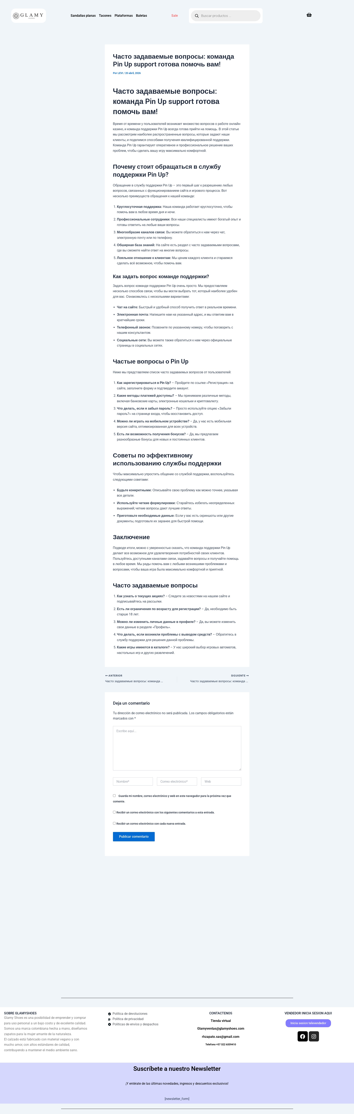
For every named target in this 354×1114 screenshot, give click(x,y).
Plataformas (124, 16)
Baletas (141, 16)
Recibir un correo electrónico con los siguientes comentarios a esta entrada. (165, 812)
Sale (174, 16)
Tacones (105, 16)
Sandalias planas (83, 16)
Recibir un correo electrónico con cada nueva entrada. (151, 823)
